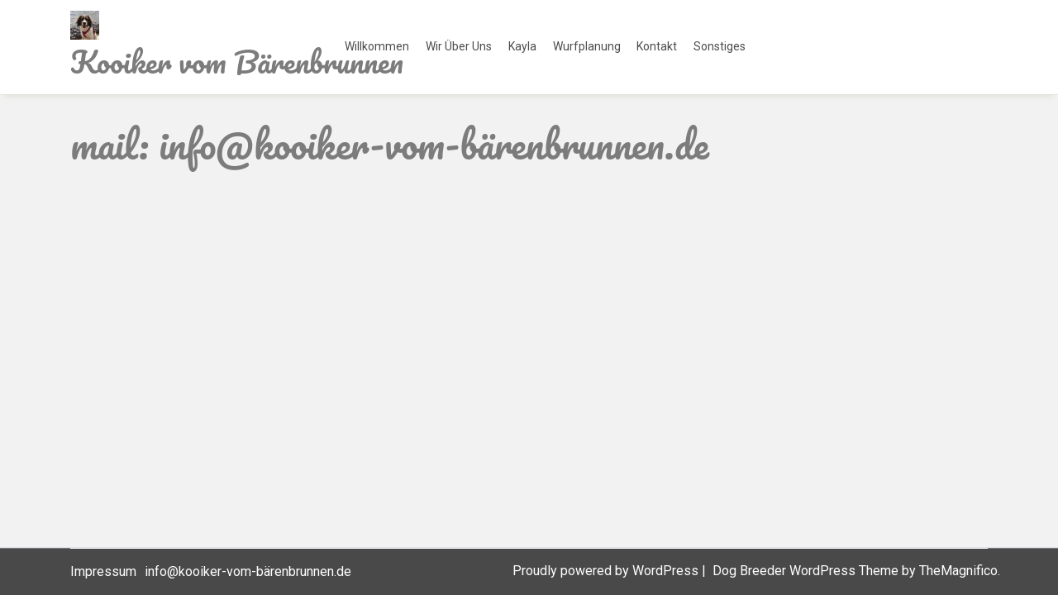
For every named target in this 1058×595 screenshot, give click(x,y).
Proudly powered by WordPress (607, 570)
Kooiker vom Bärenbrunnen (236, 61)
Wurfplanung (587, 46)
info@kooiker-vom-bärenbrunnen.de (248, 571)
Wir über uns (459, 46)
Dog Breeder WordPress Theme (807, 570)
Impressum (103, 571)
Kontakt (656, 46)
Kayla (522, 46)
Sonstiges (719, 46)
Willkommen (377, 46)
